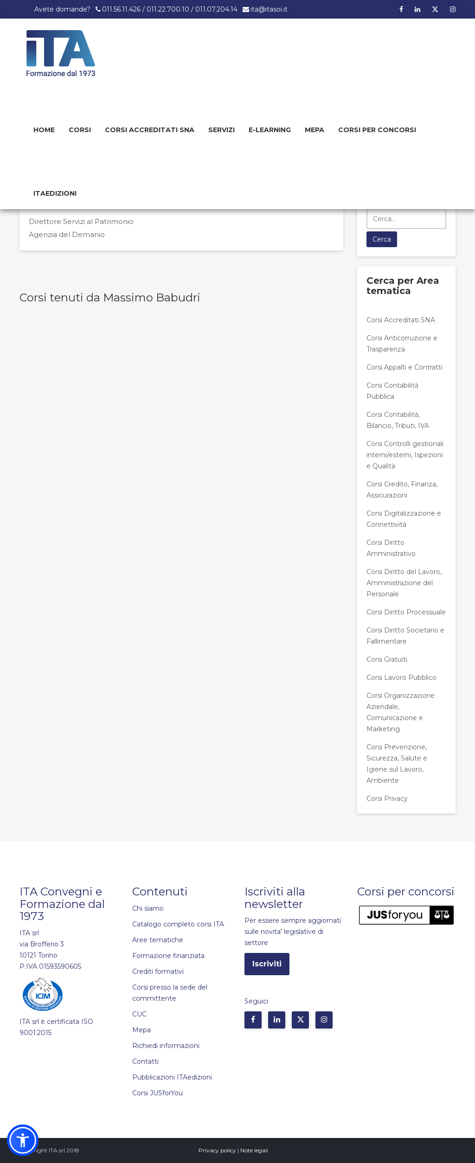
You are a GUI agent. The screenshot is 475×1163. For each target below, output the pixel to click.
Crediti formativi (158, 971)
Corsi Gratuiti (386, 659)
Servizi (221, 130)
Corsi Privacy (387, 798)
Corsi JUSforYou (157, 1093)
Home (44, 130)
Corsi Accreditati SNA (149, 130)
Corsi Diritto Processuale (406, 612)
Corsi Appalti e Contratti (404, 367)
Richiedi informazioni (165, 1046)
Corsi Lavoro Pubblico (401, 677)
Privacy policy (217, 1150)
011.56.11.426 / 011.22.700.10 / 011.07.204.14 (170, 9)
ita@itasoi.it (269, 9)
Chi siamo (148, 908)
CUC (139, 1014)
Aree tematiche (157, 940)
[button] (22, 1140)
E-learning (270, 130)
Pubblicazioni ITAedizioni (172, 1077)
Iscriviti (267, 963)
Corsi (80, 130)
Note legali (254, 1150)
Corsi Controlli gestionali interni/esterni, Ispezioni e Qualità (404, 455)
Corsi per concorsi (377, 130)
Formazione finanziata (168, 956)
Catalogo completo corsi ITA (178, 924)
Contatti (145, 1061)
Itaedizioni (55, 193)
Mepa (314, 130)
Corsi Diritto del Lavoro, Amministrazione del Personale (404, 583)
